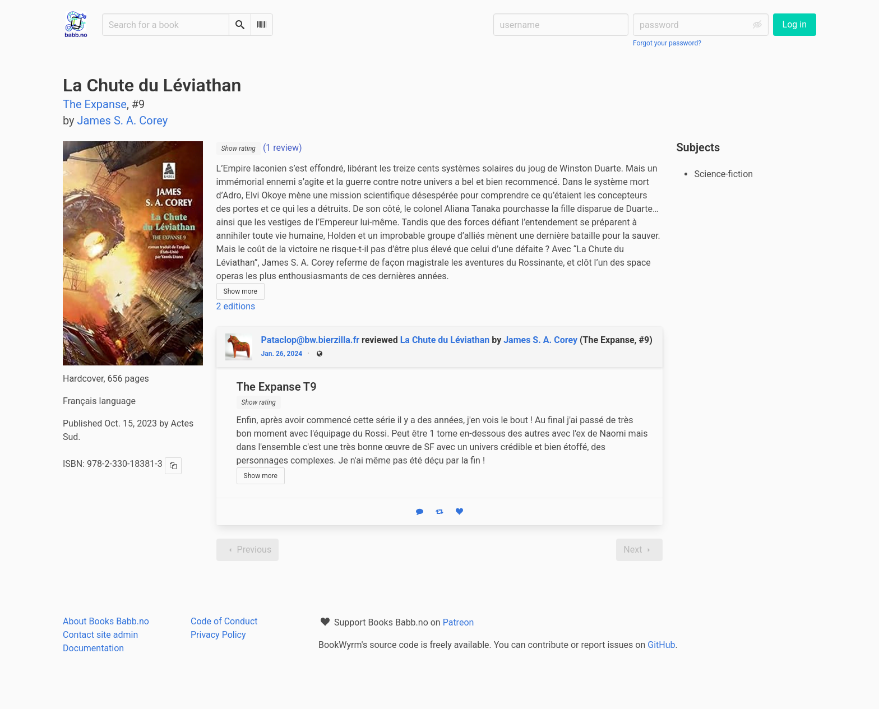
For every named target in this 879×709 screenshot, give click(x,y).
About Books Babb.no (106, 621)
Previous (248, 550)
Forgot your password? (667, 43)
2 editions (236, 306)
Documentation (93, 648)
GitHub (661, 645)
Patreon (458, 622)
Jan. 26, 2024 (282, 354)
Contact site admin (100, 634)
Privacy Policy (218, 634)
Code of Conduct (224, 621)
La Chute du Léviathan (445, 340)
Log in (795, 24)
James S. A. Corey (540, 340)
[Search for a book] (165, 24)
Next (639, 550)
